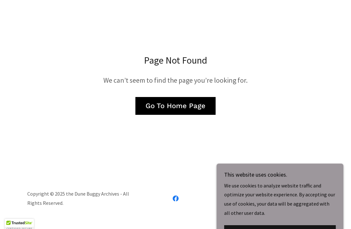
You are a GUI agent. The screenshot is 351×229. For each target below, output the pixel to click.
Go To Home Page (175, 106)
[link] (175, 198)
